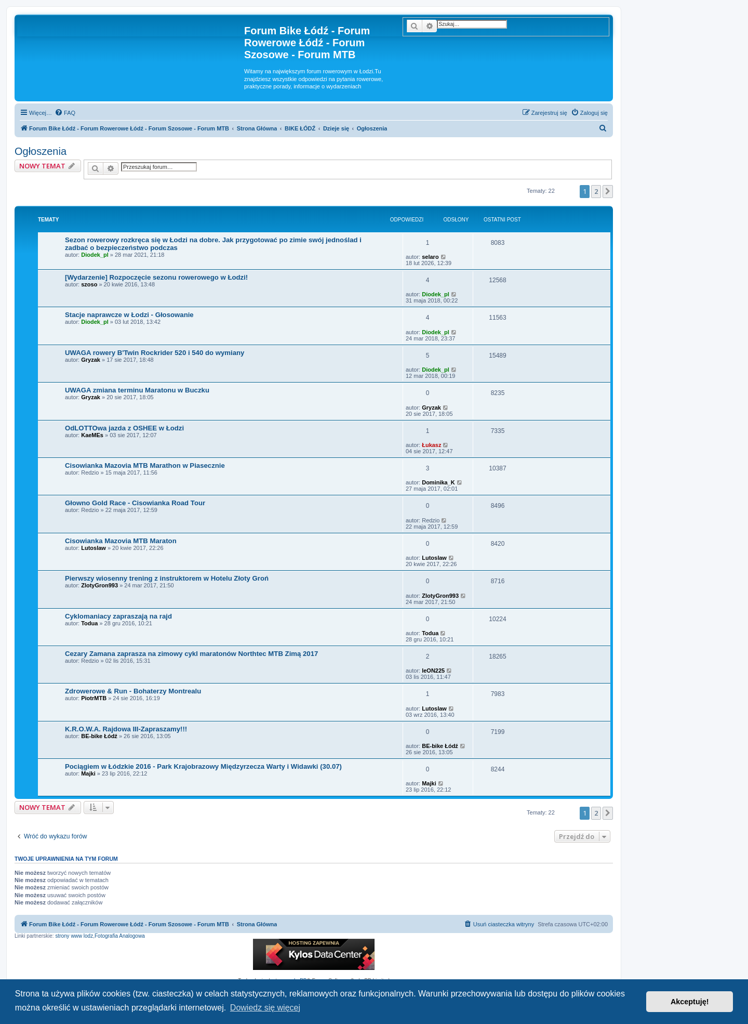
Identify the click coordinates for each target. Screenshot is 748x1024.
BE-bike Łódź (99, 736)
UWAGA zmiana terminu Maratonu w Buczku (137, 390)
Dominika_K (438, 482)
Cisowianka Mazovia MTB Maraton (121, 541)
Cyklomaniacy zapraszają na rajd (118, 616)
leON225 (433, 670)
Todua (89, 623)
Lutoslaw (93, 548)
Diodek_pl (95, 255)
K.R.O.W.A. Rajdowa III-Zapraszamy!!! (126, 729)
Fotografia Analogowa (120, 936)
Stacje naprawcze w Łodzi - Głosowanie (129, 315)
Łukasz (431, 445)
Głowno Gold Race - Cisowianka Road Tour (135, 503)
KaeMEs (92, 435)
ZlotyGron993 (99, 585)
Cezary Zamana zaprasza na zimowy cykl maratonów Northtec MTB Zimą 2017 (191, 654)
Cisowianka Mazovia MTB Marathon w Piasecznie (145, 465)
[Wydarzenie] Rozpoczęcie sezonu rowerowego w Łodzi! (156, 277)
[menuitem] (65, 113)
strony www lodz (74, 936)
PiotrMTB (93, 698)
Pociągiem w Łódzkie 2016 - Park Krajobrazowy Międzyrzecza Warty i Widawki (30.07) (203, 766)
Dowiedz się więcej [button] (265, 1007)
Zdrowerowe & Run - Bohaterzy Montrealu (133, 691)
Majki (88, 773)
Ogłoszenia (40, 151)
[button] (608, 191)
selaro (430, 257)
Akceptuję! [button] (690, 1001)
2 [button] (596, 191)
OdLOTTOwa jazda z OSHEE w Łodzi (124, 428)
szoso (89, 284)
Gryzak (90, 360)
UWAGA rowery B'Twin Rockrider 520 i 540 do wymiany (154, 353)
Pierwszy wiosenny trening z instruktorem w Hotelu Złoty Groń (167, 578)
